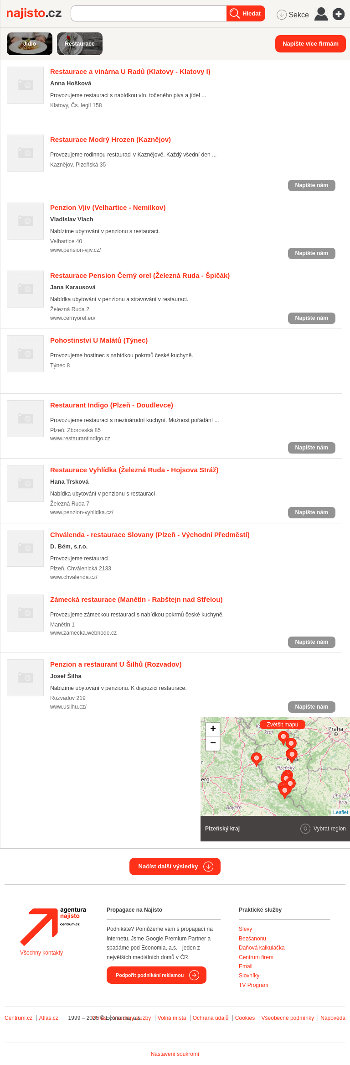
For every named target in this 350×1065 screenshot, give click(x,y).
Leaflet (340, 812)
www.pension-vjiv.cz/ (75, 250)
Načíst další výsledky (168, 866)
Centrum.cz (18, 1018)
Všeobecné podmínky (288, 1018)
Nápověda (332, 1018)
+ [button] (213, 729)
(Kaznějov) (110, 139)
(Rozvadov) (115, 664)
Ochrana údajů (211, 1018)
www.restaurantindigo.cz (80, 438)
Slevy (245, 929)
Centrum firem (256, 957)
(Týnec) (99, 340)
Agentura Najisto (53, 927)
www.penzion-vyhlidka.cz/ (81, 512)
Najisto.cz (39, 14)
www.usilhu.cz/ (68, 707)
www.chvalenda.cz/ (74, 577)
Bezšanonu (252, 938)
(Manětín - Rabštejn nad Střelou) (136, 599)
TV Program (253, 985)
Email (245, 966)
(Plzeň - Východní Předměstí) (150, 534)
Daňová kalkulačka (262, 948)
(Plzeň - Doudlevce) (111, 405)
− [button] (213, 744)
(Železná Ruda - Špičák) (140, 275)
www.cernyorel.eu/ (72, 318)
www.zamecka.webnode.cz (83, 633)
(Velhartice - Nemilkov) (107, 207)
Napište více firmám (311, 43)
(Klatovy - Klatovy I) (130, 71)
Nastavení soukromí (175, 1054)
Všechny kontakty (41, 953)
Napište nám (311, 185)
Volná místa (172, 1018)
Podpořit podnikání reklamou (150, 975)
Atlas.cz (48, 1018)
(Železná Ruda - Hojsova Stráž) (134, 470)
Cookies (245, 1018)
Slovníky (249, 975)
